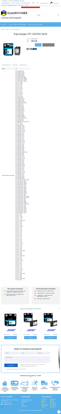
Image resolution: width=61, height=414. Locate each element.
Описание (15, 65)
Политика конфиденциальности (9, 5)
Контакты (18, 3)
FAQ (22, 403)
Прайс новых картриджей (17, 24)
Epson (44, 401)
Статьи (12, 3)
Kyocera (54, 406)
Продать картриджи (26, 400)
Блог (22, 404)
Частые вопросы (26, 3)
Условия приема (5, 3)
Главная (2, 29)
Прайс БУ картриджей (35, 24)
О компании (24, 401)
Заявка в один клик (48, 45)
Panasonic (54, 404)
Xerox (44, 406)
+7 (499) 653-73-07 (7, 402)
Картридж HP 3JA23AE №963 (11, 330)
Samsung (45, 404)
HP (44, 403)
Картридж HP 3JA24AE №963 (31, 330)
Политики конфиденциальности (28, 366)
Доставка (21, 5)
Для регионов (23, 65)
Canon (44, 399)
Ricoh (53, 401)
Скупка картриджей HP (15, 29)
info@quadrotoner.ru (7, 404)
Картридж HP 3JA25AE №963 (51, 330)
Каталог (3, 24)
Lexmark (54, 403)
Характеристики (6, 65)
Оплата (27, 5)
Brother (53, 399)
